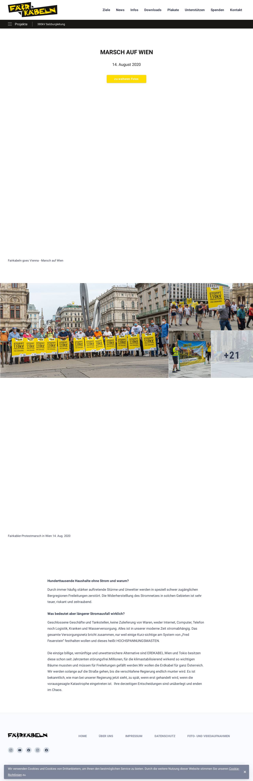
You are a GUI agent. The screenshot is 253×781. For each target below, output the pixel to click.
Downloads (152, 10)
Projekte (21, 24)
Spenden (217, 10)
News (120, 10)
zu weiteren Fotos (126, 79)
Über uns (106, 736)
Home (82, 736)
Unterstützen (195, 10)
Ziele (106, 10)
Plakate (173, 10)
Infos (134, 10)
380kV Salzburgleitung (51, 24)
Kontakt (236, 10)
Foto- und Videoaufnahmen (208, 736)
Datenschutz (165, 736)
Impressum (133, 736)
